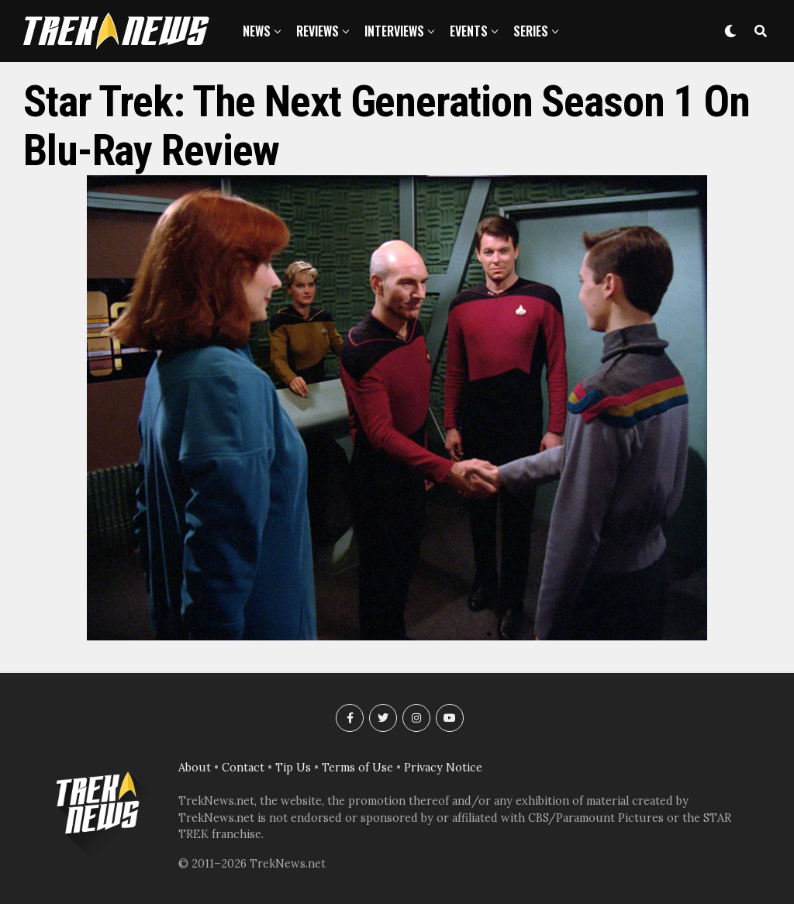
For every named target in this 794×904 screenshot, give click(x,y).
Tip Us (293, 768)
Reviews (317, 31)
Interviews (394, 31)
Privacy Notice (443, 768)
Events (469, 31)
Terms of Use (357, 768)
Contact (243, 768)
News (257, 31)
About (194, 768)
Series (530, 31)
